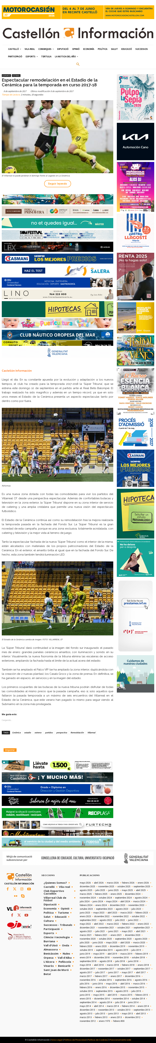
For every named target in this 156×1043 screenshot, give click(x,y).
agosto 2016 (141, 980)
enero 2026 (143, 883)
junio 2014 (133, 1002)
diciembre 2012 (132, 1017)
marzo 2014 (113, 1006)
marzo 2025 (86, 894)
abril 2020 (125, 943)
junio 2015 (85, 995)
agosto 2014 (106, 1002)
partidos (49, 732)
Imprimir (10, 750)
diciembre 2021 (87, 928)
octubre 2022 (138, 916)
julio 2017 (100, 972)
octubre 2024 (105, 898)
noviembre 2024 (88, 898)
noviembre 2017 (106, 969)
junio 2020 (98, 943)
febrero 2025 (101, 894)
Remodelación (77, 732)
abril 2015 (112, 995)
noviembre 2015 (136, 987)
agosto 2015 (122, 991)
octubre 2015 (86, 991)
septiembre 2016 (123, 980)
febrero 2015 (142, 995)
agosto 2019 (122, 950)
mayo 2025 (127, 890)
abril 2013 (141, 1014)
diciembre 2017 (87, 969)
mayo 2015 (98, 995)
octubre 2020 (105, 939)
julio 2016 (84, 984)
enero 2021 (116, 935)
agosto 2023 (122, 909)
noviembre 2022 (121, 916)
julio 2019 (136, 950)
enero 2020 (101, 946)
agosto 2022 (106, 920)
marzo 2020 (139, 943)
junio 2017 (113, 972)
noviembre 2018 (121, 957)
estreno (38, 732)
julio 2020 (84, 943)
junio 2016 (98, 984)
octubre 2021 (123, 928)
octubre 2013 (123, 1010)
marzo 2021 (86, 935)
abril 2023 (112, 913)
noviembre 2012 (88, 1021)
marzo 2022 (113, 924)
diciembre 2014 (102, 999)
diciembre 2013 (87, 1010)
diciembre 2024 (132, 894)
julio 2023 (136, 909)
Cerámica (16, 732)
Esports (6, 75)
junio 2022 (133, 920)
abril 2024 (125, 901)
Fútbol (16, 75)
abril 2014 (99, 1006)
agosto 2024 (141, 898)
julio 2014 (120, 1002)
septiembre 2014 (88, 1002)
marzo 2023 (126, 913)
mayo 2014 (85, 1006)
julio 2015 (136, 991)
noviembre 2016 (88, 980)
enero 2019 (85, 957)
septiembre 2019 (104, 950)
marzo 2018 (113, 965)
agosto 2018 (106, 961)
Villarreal (91, 732)
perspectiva (61, 732)
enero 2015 (85, 999)
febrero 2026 (128, 883)
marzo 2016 (139, 984)
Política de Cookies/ (98, 1039)
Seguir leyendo (57, 183)
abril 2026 (99, 883)
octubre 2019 (86, 950)
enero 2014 (143, 1006)
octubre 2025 (123, 886)
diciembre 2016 (132, 976)
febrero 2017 (101, 976)
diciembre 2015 (117, 987)
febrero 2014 (128, 1006)
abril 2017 (141, 972)
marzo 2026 (113, 883)
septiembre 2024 (123, 898)
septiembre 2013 (142, 1010)
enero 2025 (116, 894)
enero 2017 (116, 976)
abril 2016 (125, 984)
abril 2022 (99, 924)
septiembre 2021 (142, 928)
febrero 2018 (128, 965)
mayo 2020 (111, 943)
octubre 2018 (138, 957)
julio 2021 (100, 931)
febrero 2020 (86, 946)
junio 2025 (113, 890)
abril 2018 (99, 965)
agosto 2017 (86, 972)
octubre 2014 (138, 999)
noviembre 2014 (121, 999)
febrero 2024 (86, 905)
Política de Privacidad (75, 1039)
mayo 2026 (85, 883)
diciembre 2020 (132, 935)
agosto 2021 (86, 931)
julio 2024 (84, 901)
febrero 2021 (101, 935)
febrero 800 (118, 1021)
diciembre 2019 (117, 946)
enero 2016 (101, 987)
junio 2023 (85, 913)
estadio (27, 732)
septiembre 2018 (88, 961)
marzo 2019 (126, 954)
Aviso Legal (57, 1039)
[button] (78, 64)
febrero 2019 (142, 954)
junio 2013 (113, 1014)
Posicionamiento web (120, 1039)
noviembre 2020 (88, 939)
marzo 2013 (86, 1017)
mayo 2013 (127, 1014)
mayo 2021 (127, 931)
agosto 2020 (141, 939)
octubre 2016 (105, 980)
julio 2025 (100, 890)
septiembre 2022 (88, 920)
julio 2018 (120, 961)
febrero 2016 (86, 987)
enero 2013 (116, 1017)
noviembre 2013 (106, 1010)
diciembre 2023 (117, 905)
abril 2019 (112, 954)
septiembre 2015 (104, 991)
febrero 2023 (142, 913)
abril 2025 (141, 890)
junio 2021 (113, 931)
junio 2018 (133, 961)
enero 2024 (101, 905)
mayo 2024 (111, 901)
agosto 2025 (86, 890)
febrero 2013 (101, 1017)
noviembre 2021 (106, 928)
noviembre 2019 (136, 946)
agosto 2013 (86, 1014)
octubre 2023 (86, 909)
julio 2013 (100, 1014)
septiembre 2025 (142, 886)
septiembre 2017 (142, 969)
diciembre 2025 (87, 886)
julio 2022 (120, 920)
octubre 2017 (123, 969)
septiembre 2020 (123, 939)
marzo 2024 (139, 901)
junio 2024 (98, 901)
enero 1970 (104, 1021)
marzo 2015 (126, 995)
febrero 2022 (128, 924)
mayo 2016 (111, 984)
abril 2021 (141, 931)
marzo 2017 (86, 976)
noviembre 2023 (136, 905)
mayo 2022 (85, 924)
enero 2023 (85, 916)
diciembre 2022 (102, 916)
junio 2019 (85, 954)
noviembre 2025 (106, 886)
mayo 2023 (98, 913)
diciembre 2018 (102, 957)
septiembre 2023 (104, 909)
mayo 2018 (85, 965)
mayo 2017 (127, 972)
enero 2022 (143, 924)
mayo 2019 (98, 954)
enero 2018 (143, 965)
